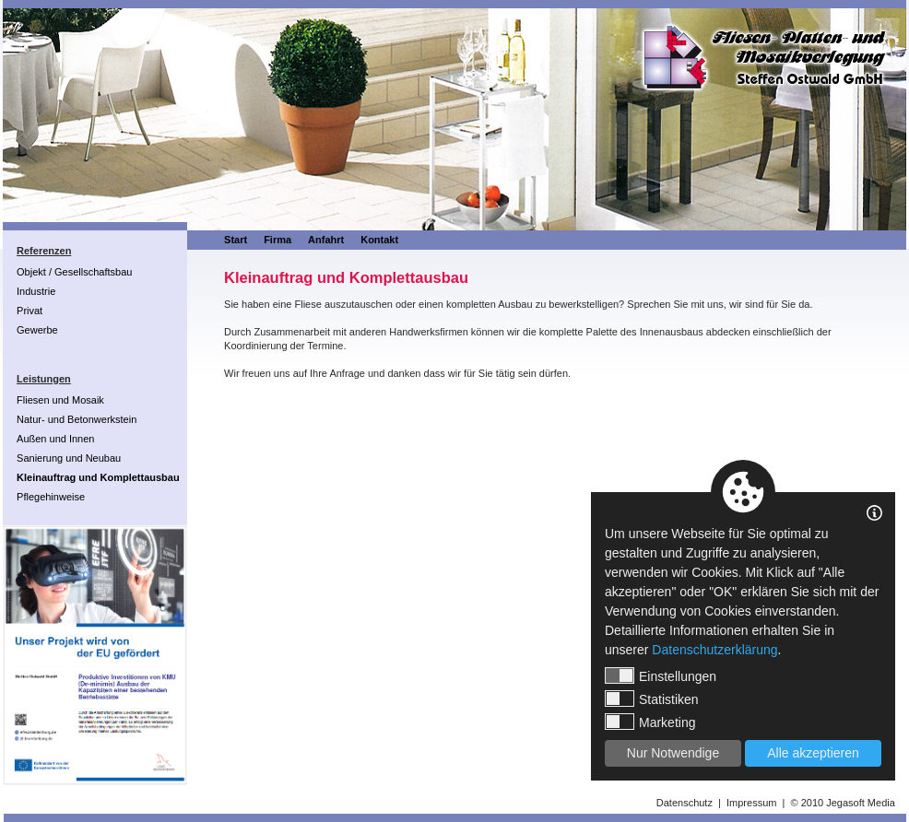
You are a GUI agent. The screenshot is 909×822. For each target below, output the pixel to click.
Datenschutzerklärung (714, 649)
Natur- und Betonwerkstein (76, 419)
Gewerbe (37, 329)
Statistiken (652, 698)
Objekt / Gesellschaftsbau (74, 271)
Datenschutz (684, 802)
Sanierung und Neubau (69, 458)
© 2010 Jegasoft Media (843, 802)
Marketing (650, 721)
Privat (29, 310)
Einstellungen (660, 675)
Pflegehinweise (51, 496)
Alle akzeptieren (813, 753)
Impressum (751, 802)
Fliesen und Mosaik (60, 399)
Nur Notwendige (673, 753)
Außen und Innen (55, 438)
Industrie (36, 291)
